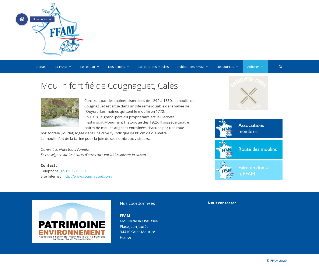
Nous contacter (222, 202)
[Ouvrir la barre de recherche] (280, 66)
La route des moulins (153, 66)
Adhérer (257, 66)
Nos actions (121, 66)
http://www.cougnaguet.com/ (87, 176)
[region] (71, 221)
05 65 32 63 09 (73, 170)
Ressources (230, 66)
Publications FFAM (195, 66)
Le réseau (92, 66)
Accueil (41, 66)
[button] (249, 93)
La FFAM (65, 66)
